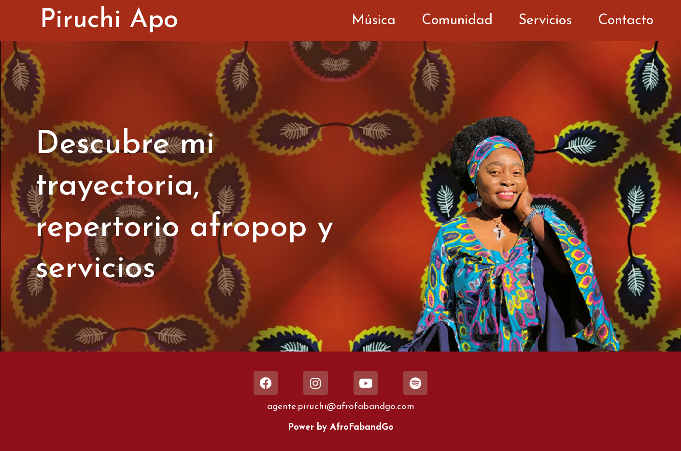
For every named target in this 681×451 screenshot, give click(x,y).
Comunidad (457, 21)
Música (374, 21)
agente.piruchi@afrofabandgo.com (340, 406)
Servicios (545, 21)
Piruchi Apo (109, 20)
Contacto (625, 21)
